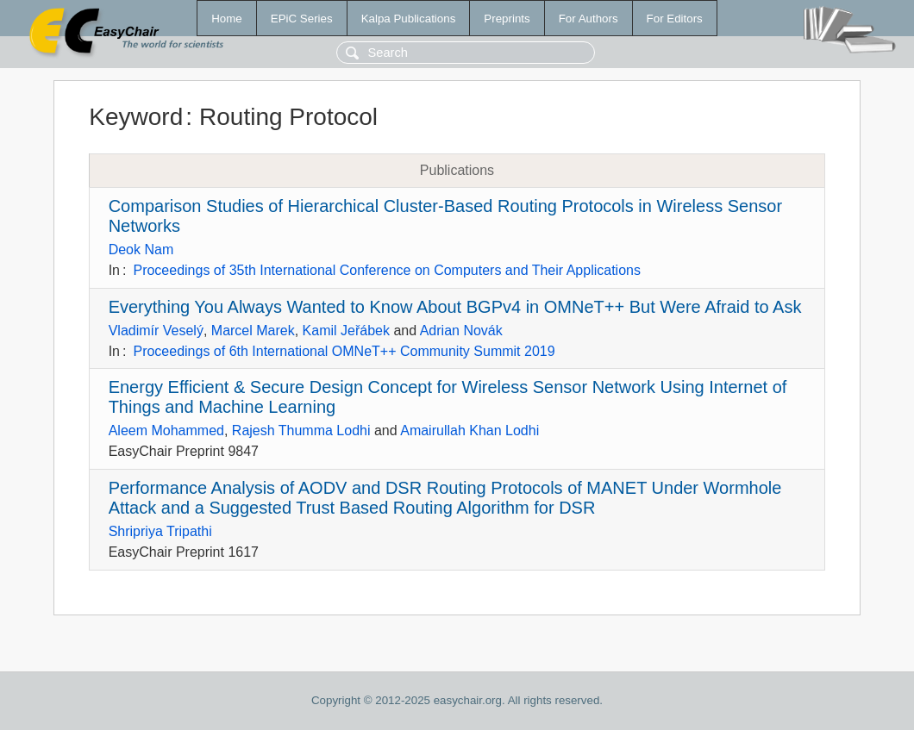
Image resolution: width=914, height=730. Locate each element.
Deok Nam (141, 249)
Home (226, 18)
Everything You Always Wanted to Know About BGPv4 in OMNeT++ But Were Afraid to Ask (455, 306)
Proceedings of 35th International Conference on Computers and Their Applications (387, 270)
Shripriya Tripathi (160, 531)
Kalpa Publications (408, 18)
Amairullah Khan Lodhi (469, 430)
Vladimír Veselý (156, 330)
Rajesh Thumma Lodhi (301, 430)
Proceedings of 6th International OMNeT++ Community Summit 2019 (343, 351)
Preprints (506, 18)
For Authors (588, 18)
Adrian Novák (461, 330)
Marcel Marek (253, 330)
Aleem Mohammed (166, 430)
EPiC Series (302, 18)
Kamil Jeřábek (346, 330)
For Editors (675, 18)
